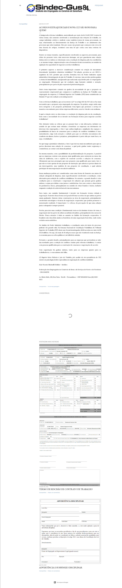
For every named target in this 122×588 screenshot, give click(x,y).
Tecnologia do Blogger (61, 582)
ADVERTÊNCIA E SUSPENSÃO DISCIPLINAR (60, 567)
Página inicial (31, 15)
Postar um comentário (54, 492)
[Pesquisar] (99, 5)
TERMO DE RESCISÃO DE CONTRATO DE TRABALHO (66, 489)
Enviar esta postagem (53, 286)
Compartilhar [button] (23, 24)
